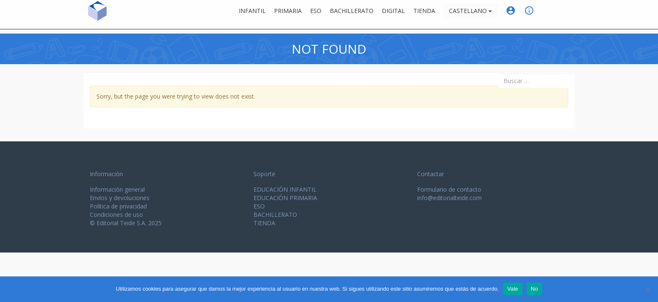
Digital (393, 14)
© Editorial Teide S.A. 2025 (126, 223)
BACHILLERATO (275, 215)
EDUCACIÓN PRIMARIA (285, 198)
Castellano (470, 14)
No (534, 289)
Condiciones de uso (116, 215)
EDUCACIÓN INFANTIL (284, 189)
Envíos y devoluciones (119, 198)
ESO (315, 14)
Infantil (252, 14)
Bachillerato (351, 14)
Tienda (424, 14)
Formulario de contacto (449, 189)
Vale (512, 289)
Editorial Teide (132, 16)
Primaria (288, 14)
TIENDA (264, 223)
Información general (117, 189)
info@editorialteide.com (449, 198)
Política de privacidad (118, 206)
